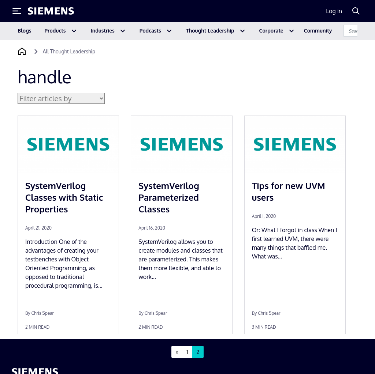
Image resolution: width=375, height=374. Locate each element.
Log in (334, 11)
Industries (103, 30)
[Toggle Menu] (17, 11)
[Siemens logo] (51, 11)
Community (318, 30)
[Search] (356, 11)
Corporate (271, 30)
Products (55, 30)
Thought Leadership (210, 30)
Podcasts (150, 30)
